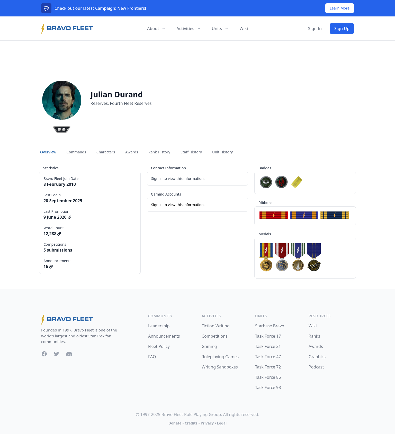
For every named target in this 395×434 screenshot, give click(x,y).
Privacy (207, 423)
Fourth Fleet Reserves (131, 103)
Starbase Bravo (269, 326)
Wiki (243, 28)
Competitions (215, 336)
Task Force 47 (268, 356)
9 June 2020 (57, 217)
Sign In (315, 28)
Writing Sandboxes (220, 367)
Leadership (158, 326)
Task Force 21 (268, 346)
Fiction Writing (216, 326)
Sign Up (341, 28)
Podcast (316, 367)
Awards (316, 346)
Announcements (164, 336)
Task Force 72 (268, 367)
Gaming (209, 346)
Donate (175, 423)
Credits (191, 423)
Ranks (314, 336)
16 (48, 266)
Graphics (317, 356)
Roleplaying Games (220, 356)
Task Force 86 (268, 377)
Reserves (99, 103)
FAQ (152, 356)
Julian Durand (117, 94)
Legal (222, 423)
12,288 (52, 233)
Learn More (339, 8)
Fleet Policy (159, 346)
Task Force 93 (268, 387)
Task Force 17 (268, 336)
